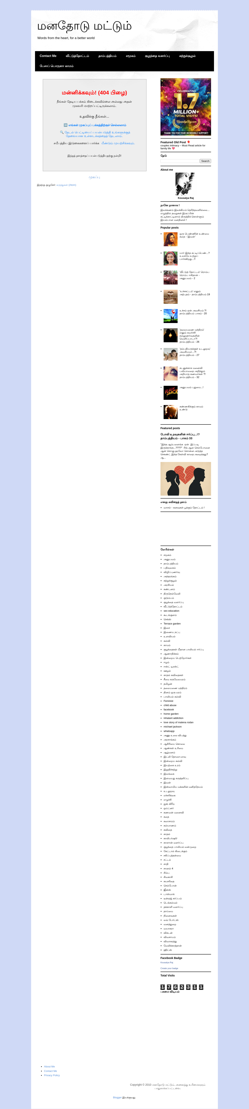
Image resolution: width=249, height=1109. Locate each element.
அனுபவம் (169, 559)
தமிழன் (168, 683)
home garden (171, 713)
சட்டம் (167, 859)
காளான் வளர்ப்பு (173, 842)
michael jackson (173, 726)
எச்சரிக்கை (169, 795)
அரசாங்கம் (170, 739)
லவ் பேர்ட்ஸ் (171, 920)
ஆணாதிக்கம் (171, 653)
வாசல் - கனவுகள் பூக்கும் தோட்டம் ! (184, 507)
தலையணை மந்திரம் (175, 688)
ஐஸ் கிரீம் (169, 803)
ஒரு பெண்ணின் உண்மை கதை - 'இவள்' (194, 235)
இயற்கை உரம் (172, 765)
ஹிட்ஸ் (168, 949)
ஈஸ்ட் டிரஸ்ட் (171, 666)
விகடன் (168, 932)
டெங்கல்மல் (170, 902)
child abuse (170, 705)
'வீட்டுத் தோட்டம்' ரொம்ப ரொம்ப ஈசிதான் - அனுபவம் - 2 (194, 275)
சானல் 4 (168, 868)
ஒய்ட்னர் (169, 808)
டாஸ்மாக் (169, 894)
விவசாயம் (170, 937)
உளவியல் (169, 636)
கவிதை (168, 829)
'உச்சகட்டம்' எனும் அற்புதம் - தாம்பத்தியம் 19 (195, 293)
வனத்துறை (170, 924)
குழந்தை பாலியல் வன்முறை (180, 846)
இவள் (167, 782)
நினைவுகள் (170, 915)
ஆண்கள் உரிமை (173, 748)
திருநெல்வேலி (172, 593)
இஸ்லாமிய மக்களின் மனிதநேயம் (183, 786)
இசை (167, 627)
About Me (49, 1066)
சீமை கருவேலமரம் (174, 679)
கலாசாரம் (169, 821)
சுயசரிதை (169, 881)
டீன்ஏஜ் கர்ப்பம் (173, 898)
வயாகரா (169, 928)
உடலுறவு (169, 791)
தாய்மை (168, 911)
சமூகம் (131, 56)
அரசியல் (169, 584)
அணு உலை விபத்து (175, 735)
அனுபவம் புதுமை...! (191, 387)
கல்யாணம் (170, 825)
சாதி (166, 864)
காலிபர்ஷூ (170, 838)
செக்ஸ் (167, 619)
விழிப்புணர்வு (172, 572)
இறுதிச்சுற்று (170, 769)
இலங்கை (169, 773)
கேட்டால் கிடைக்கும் (175, 851)
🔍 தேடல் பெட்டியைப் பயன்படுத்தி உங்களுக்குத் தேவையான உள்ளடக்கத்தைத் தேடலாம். (95, 134)
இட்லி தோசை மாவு (175, 756)
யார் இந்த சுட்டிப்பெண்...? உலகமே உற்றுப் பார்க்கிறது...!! (195, 255)
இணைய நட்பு (172, 632)
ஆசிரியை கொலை (174, 743)
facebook (169, 709)
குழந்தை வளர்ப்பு (157, 56)
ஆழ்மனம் (169, 752)
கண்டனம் (169, 589)
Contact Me (48, 56)
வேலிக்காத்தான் (173, 945)
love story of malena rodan (178, 722)
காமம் (167, 645)
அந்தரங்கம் (170, 576)
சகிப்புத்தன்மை (172, 855)
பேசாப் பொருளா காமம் (57, 66)
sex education (171, 610)
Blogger (117, 1097)
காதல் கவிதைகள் (173, 675)
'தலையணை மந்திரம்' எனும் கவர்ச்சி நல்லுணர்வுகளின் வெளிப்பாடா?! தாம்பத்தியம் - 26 (192, 335)
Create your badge (169, 968)
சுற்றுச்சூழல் (187, 56)
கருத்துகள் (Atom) (66, 184)
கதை (166, 816)
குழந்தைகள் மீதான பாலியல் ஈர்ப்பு (184, 649)
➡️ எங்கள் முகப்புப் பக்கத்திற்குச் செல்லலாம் (95, 125)
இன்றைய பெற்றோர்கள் (177, 658)
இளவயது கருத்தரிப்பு (176, 778)
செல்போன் (170, 885)
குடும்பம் (169, 597)
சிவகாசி (168, 877)
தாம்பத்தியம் (107, 56)
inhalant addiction (173, 718)
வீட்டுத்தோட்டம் (77, 56)
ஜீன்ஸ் (167, 889)
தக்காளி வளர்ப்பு (173, 907)
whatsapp (169, 731)
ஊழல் (167, 670)
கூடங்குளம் (170, 615)
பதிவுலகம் (170, 567)
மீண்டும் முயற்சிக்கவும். (118, 143)
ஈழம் (166, 662)
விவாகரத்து (170, 941)
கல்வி (167, 640)
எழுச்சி (168, 799)
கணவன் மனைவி (174, 812)
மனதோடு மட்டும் (84, 25)
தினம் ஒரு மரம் (172, 692)
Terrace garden (172, 623)
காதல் (167, 834)
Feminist (168, 700)
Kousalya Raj (166, 962)
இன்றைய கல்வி (173, 761)
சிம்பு (166, 872)
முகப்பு (94, 177)
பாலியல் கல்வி (172, 696)
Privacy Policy (52, 1075)
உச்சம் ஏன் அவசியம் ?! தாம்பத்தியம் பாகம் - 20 (193, 312)
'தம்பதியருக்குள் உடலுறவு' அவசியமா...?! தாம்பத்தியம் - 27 (195, 351)
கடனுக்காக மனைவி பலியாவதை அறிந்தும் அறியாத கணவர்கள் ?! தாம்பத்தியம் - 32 (192, 373)
